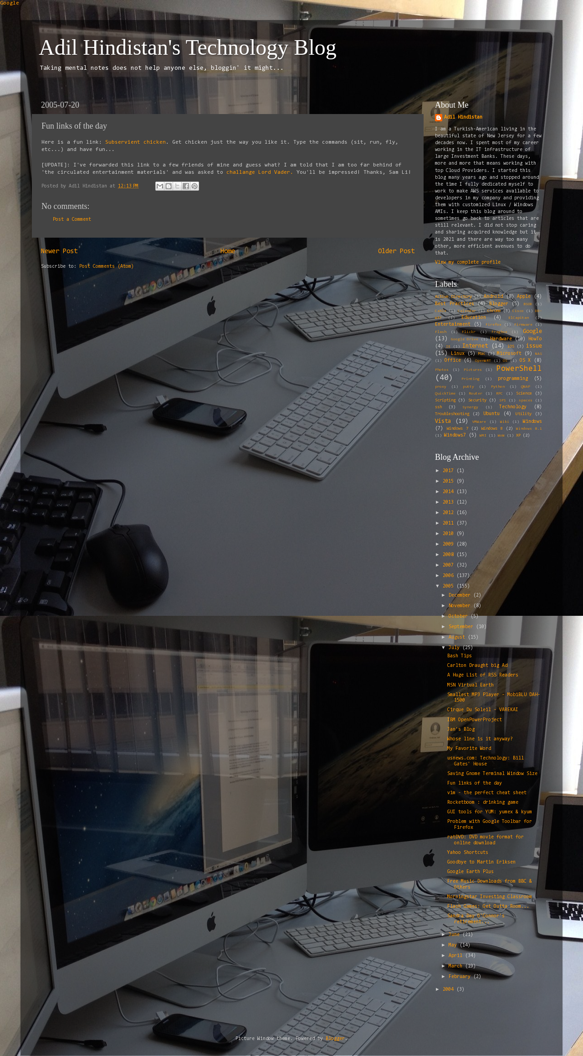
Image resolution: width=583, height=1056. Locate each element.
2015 (449, 481)
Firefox (493, 325)
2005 (449, 586)
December (461, 595)
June (455, 934)
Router (475, 393)
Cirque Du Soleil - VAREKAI (482, 710)
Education (473, 317)
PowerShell (519, 369)
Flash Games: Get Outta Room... (488, 906)
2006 (449, 575)
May (454, 945)
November (461, 606)
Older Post (396, 251)
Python (498, 387)
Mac (481, 354)
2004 (449, 989)
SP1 (502, 400)
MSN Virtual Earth (470, 685)
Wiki (504, 422)
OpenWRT (483, 361)
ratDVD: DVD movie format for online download (485, 840)
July (455, 647)
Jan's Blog (461, 729)
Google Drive (464, 339)
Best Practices (454, 304)
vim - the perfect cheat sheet (487, 793)
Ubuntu (491, 413)
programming (513, 378)
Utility (524, 414)
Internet (475, 346)
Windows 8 (492, 429)
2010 (449, 533)
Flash (440, 332)
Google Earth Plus (470, 871)
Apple (524, 296)
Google (9, 3)
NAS (538, 354)
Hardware (501, 339)
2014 (449, 491)
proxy (440, 387)
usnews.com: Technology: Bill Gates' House (485, 761)
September (462, 626)
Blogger (498, 304)
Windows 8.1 (529, 429)
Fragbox (499, 332)
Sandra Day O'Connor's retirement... (476, 919)
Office (453, 360)
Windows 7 (457, 429)
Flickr (469, 332)
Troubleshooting (452, 414)
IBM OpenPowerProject (474, 720)
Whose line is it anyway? (480, 739)
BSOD (527, 304)
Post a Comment (72, 219)
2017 (449, 470)
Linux (458, 353)
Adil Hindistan (463, 117)
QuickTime (445, 393)
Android (493, 296)
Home (227, 251)
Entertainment (452, 324)
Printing (470, 379)
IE (448, 347)
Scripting (445, 400)
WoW (501, 435)
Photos (442, 370)
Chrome (494, 311)
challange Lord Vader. (259, 172)
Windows (532, 421)
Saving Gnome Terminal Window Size (492, 773)
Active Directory (453, 297)
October (459, 616)
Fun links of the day (474, 783)
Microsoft (509, 353)
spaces (525, 400)
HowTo (535, 339)
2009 (449, 544)
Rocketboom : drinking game (482, 802)
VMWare (479, 422)
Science (524, 393)
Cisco (518, 311)
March (457, 966)
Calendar (467, 311)
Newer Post (59, 251)
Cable (440, 311)
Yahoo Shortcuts (467, 852)
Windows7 (455, 435)
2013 (449, 502)
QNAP (525, 387)
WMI (483, 435)
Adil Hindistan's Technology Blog (188, 47)
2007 (449, 565)
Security (477, 400)
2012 (449, 512)
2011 (449, 523)
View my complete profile (468, 262)
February (461, 976)
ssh (438, 407)
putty (468, 387)
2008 (449, 554)
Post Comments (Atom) (106, 266)
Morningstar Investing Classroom (489, 897)
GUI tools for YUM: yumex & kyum (489, 812)
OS (505, 361)
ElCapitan (518, 318)
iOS (510, 346)
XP (518, 435)
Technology (513, 407)
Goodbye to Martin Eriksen (481, 862)
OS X (525, 360)
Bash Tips (459, 656)
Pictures (473, 370)
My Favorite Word (469, 748)
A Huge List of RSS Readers (482, 675)
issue (534, 346)
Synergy (470, 407)
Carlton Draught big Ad (477, 665)
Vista (443, 421)
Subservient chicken (135, 142)
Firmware (523, 325)
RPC (499, 393)
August (458, 637)
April (457, 955)
